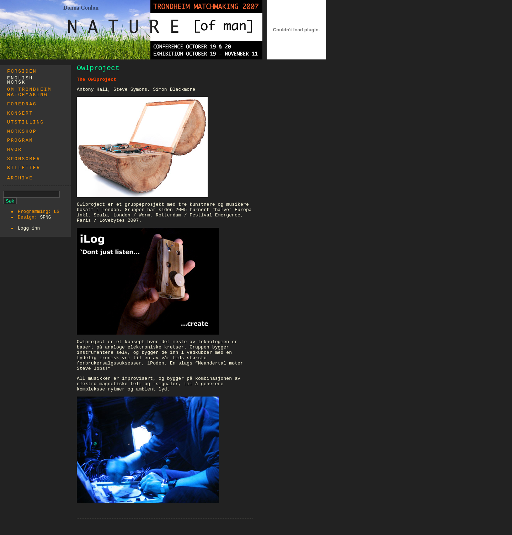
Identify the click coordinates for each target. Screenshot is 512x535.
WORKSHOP (22, 131)
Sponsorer (24, 159)
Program (20, 140)
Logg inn (29, 228)
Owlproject (98, 68)
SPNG (45, 217)
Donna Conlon (81, 8)
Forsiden (22, 71)
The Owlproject (96, 79)
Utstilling (25, 122)
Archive (20, 178)
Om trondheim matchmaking (29, 92)
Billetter (24, 168)
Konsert (20, 113)
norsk (16, 82)
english (20, 78)
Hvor (14, 149)
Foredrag (22, 104)
